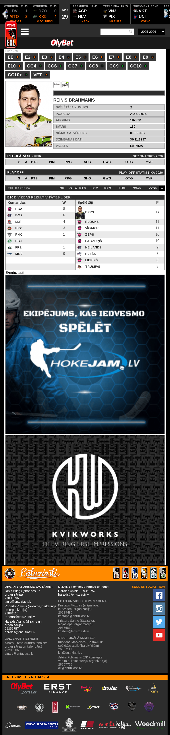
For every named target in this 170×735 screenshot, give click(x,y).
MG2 (18, 254)
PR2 (17, 228)
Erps (89, 212)
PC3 (18, 241)
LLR (17, 221)
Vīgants (92, 228)
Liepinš (91, 260)
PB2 (18, 209)
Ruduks (91, 221)
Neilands (93, 247)
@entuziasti (14, 273)
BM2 (18, 215)
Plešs (90, 254)
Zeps (89, 234)
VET (40, 75)
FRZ (18, 247)
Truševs (92, 266)
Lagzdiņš (93, 241)
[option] (15, 14)
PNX (18, 234)
